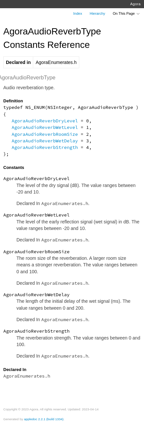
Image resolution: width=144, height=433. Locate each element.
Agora (135, 4)
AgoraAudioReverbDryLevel (45, 121)
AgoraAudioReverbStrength (45, 147)
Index (77, 13)
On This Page (126, 13)
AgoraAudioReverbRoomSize (45, 134)
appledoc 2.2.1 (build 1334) (43, 419)
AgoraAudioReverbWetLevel (45, 127)
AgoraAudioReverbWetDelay (45, 141)
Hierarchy (97, 13)
